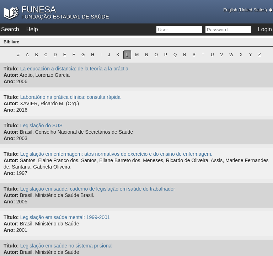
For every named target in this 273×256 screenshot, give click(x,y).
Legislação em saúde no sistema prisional (66, 246)
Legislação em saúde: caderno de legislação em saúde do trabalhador (97, 189)
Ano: (9, 81)
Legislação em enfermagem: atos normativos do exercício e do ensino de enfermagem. (116, 154)
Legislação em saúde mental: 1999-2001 (65, 217)
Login (265, 29)
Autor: (11, 75)
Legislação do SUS (41, 125)
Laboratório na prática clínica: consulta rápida (70, 97)
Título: (11, 68)
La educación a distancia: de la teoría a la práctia (74, 68)
